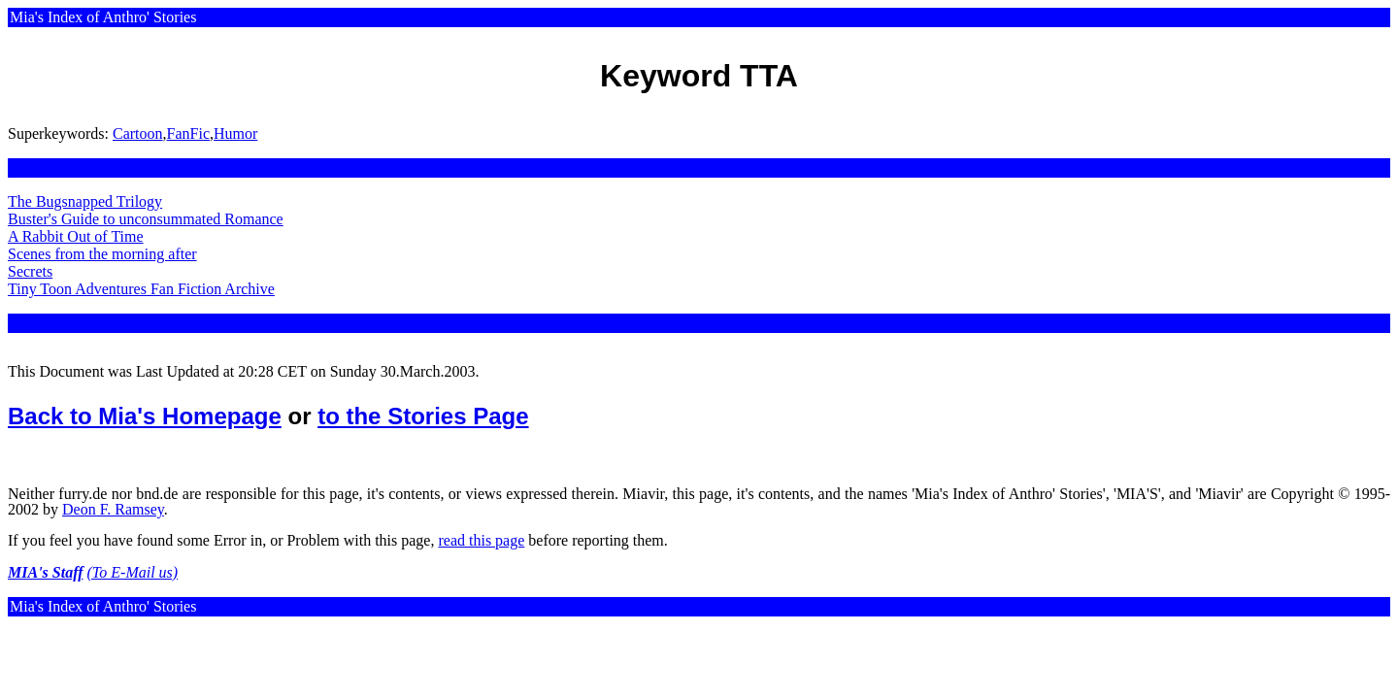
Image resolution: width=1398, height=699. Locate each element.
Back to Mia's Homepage (145, 416)
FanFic (188, 133)
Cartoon (138, 133)
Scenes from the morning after (102, 254)
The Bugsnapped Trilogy (85, 201)
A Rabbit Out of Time (76, 236)
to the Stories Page (422, 416)
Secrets (30, 271)
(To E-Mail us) (133, 572)
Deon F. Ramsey (113, 509)
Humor (235, 133)
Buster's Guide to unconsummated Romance (145, 219)
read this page (481, 540)
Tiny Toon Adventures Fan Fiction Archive (141, 289)
